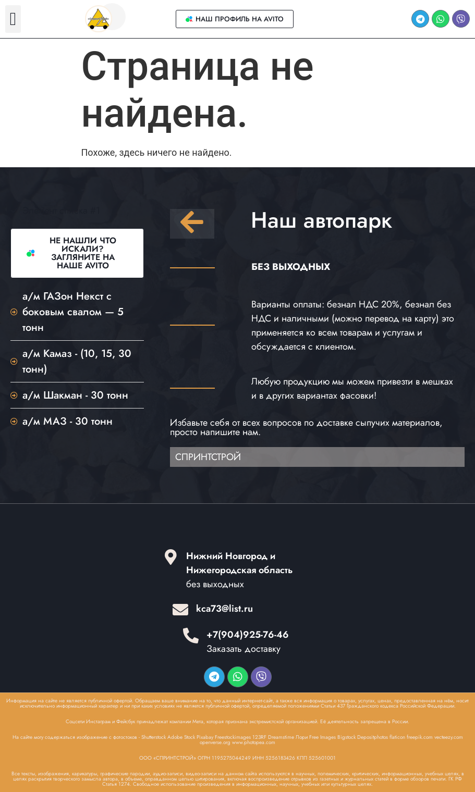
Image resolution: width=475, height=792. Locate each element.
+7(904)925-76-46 (247, 634)
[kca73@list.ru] (180, 609)
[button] (13, 19)
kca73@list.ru (224, 608)
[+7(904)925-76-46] (191, 636)
